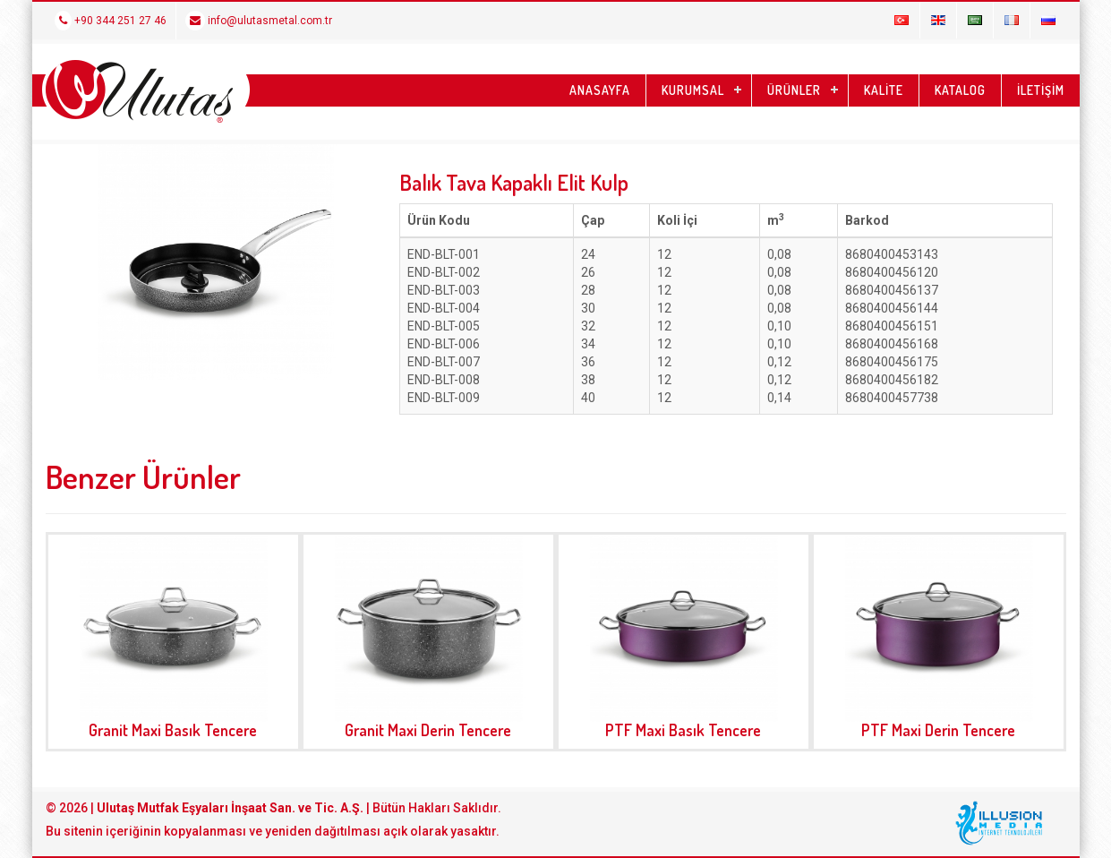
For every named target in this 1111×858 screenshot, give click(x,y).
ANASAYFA (599, 90)
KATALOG (960, 90)
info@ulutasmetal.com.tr (258, 20)
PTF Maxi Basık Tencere (683, 730)
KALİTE (883, 90)
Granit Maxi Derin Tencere (428, 730)
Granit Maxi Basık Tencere (173, 730)
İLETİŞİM (1040, 90)
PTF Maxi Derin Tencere (938, 730)
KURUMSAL (693, 90)
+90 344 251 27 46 (111, 20)
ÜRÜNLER (794, 90)
